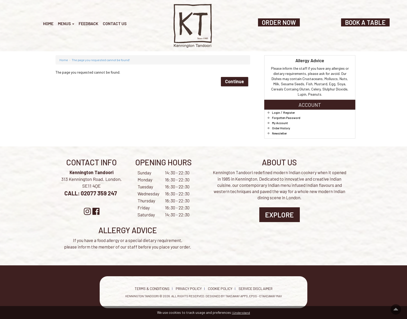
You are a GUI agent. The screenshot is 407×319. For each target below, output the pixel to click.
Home (48, 23)
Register (289, 112)
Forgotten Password (286, 117)
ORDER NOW (279, 22)
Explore (279, 215)
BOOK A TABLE (365, 22)
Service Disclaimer (256, 288)
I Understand (241, 312)
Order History (281, 128)
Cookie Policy (220, 288)
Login (276, 112)
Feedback (88, 23)
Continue (234, 81)
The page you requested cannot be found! (101, 60)
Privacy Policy (189, 288)
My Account (280, 123)
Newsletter (279, 133)
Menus (66, 23)
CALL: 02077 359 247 (91, 193)
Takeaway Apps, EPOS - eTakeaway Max (253, 296)
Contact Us (115, 23)
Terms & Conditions (152, 288)
